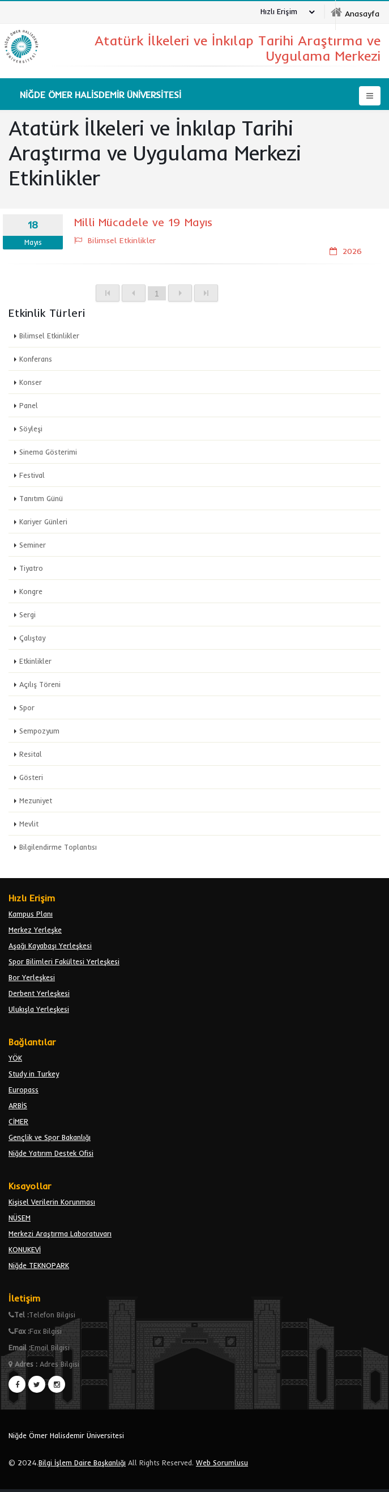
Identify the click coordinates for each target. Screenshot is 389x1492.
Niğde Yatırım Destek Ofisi (50, 1153)
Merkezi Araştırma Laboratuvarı (60, 1233)
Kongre (30, 591)
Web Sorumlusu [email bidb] (222, 1462)
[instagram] (56, 1384)
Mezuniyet (35, 800)
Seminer (32, 544)
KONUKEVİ (24, 1249)
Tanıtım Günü (41, 498)
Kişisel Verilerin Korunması (51, 1201)
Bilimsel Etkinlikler (49, 335)
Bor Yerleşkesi (31, 977)
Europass (23, 1089)
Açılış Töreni (40, 684)
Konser (30, 382)
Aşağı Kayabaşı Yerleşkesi (50, 945)
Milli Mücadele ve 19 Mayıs (143, 222)
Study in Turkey (33, 1073)
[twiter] (36, 1384)
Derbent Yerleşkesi (39, 993)
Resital (30, 753)
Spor (27, 707)
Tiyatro (31, 568)
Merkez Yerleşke (35, 929)
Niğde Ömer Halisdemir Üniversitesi (66, 1435)
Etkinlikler (35, 661)
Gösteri (31, 777)
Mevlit (29, 823)
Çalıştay (32, 637)
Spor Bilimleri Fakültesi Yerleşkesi (63, 961)
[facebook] (16, 1384)
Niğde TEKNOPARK (38, 1265)
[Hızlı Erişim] (284, 12)
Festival (32, 475)
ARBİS (17, 1105)
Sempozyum (39, 730)
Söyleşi (30, 428)
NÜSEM (19, 1217)
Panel (28, 405)
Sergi (27, 614)
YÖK (15, 1057)
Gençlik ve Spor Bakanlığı (49, 1137)
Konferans (35, 358)
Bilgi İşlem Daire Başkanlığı (82, 1462)
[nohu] (355, 13)
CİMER (18, 1121)
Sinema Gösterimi (48, 451)
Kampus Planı (30, 913)
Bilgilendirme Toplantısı (58, 846)
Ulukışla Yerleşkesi (38, 1009)
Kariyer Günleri (43, 521)
